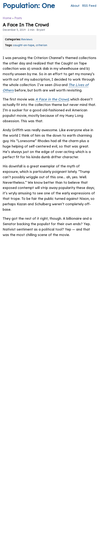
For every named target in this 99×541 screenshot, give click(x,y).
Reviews (26, 39)
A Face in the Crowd (52, 99)
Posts (18, 18)
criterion (41, 45)
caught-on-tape (23, 45)
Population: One (29, 5)
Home (7, 18)
